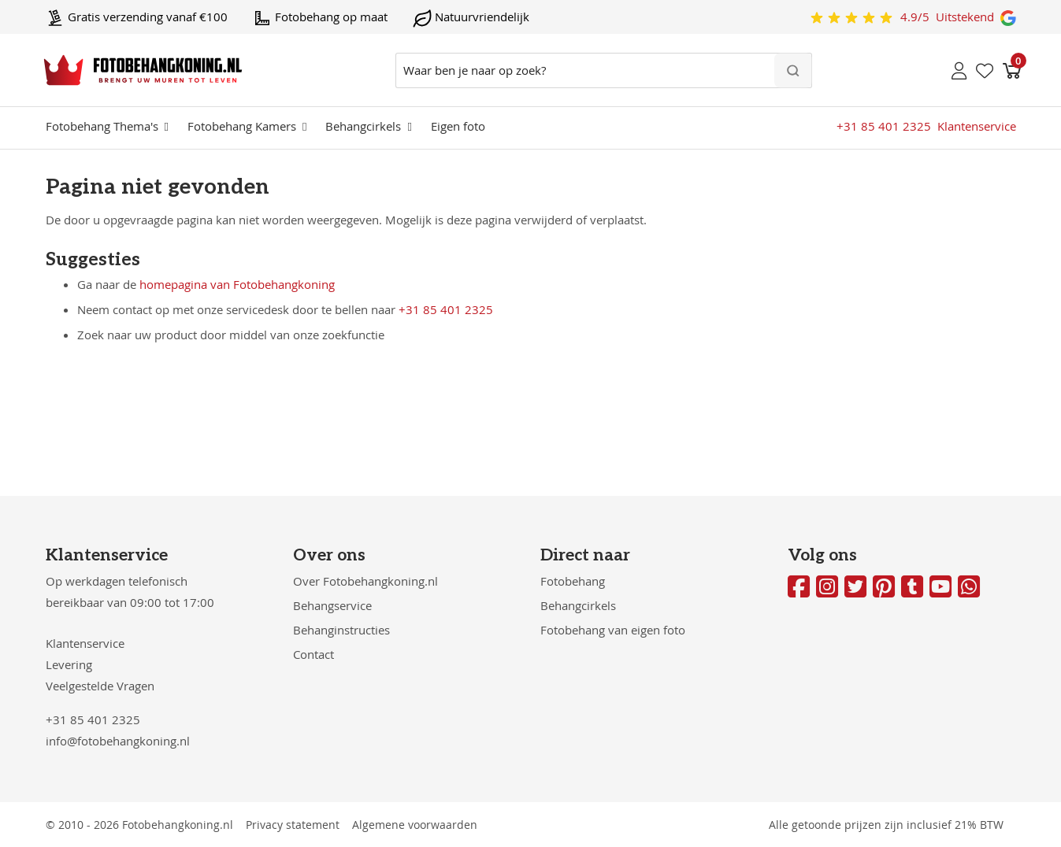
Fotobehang (572, 581)
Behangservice (332, 605)
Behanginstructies (341, 630)
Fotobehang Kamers (241, 126)
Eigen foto (458, 126)
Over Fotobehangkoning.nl (365, 581)
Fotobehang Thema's (102, 126)
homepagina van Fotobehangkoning (237, 284)
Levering (69, 664)
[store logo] (143, 70)
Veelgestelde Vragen (100, 686)
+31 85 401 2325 (446, 309)
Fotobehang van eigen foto (612, 630)
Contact (313, 654)
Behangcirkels (363, 126)
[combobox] (603, 70)
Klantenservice (85, 643)
